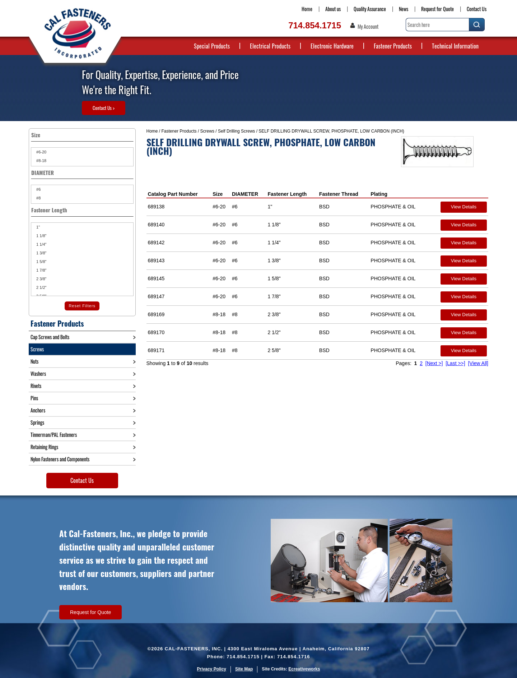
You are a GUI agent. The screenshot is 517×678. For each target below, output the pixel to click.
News (403, 9)
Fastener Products (393, 46)
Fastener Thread (338, 194)
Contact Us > (104, 107)
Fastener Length (287, 194)
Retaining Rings (44, 447)
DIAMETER (245, 194)
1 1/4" (40, 244)
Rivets (36, 385)
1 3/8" (40, 253)
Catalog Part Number (173, 194)
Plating (379, 194)
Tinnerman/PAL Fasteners (54, 434)
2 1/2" (40, 287)
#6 (38, 189)
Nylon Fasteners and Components (60, 459)
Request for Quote (437, 9)
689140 (156, 224)
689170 (156, 332)
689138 (156, 206)
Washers (38, 373)
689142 (156, 242)
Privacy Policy (211, 669)
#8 (38, 198)
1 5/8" (40, 261)
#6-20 (40, 152)
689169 (156, 314)
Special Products (212, 46)
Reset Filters (82, 306)
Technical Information (455, 46)
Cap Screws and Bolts (50, 337)
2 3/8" (40, 279)
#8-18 (40, 160)
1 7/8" (40, 270)
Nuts (34, 361)
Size (218, 194)
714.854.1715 (314, 25)
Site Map (244, 669)
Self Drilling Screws (236, 131)
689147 (156, 296)
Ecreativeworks (304, 669)
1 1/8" (40, 236)
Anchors (38, 410)
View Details (463, 206)
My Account (368, 26)
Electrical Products (270, 46)
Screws (207, 131)
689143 (156, 260)
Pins (34, 398)
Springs (37, 422)
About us (333, 9)
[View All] (478, 363)
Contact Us (476, 9)
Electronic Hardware (332, 46)
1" (37, 227)
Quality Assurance (370, 9)
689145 (156, 278)
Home (307, 9)
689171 (156, 350)
